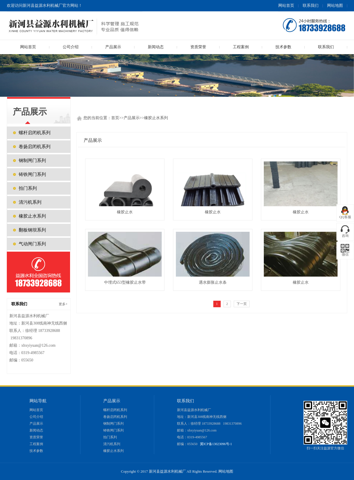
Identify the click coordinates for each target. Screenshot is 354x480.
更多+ (63, 304)
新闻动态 (156, 47)
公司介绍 (71, 47)
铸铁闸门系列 (32, 174)
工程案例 (241, 47)
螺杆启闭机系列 (34, 132)
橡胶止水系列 (156, 118)
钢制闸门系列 (32, 160)
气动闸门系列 (32, 243)
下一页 (242, 304)
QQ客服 (345, 217)
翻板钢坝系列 (32, 230)
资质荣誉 (198, 47)
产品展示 (132, 118)
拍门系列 (28, 188)
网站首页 (286, 5)
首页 (115, 118)
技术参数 (283, 47)
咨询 (345, 236)
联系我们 (311, 5)
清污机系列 (30, 202)
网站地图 (335, 5)
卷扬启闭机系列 (34, 146)
